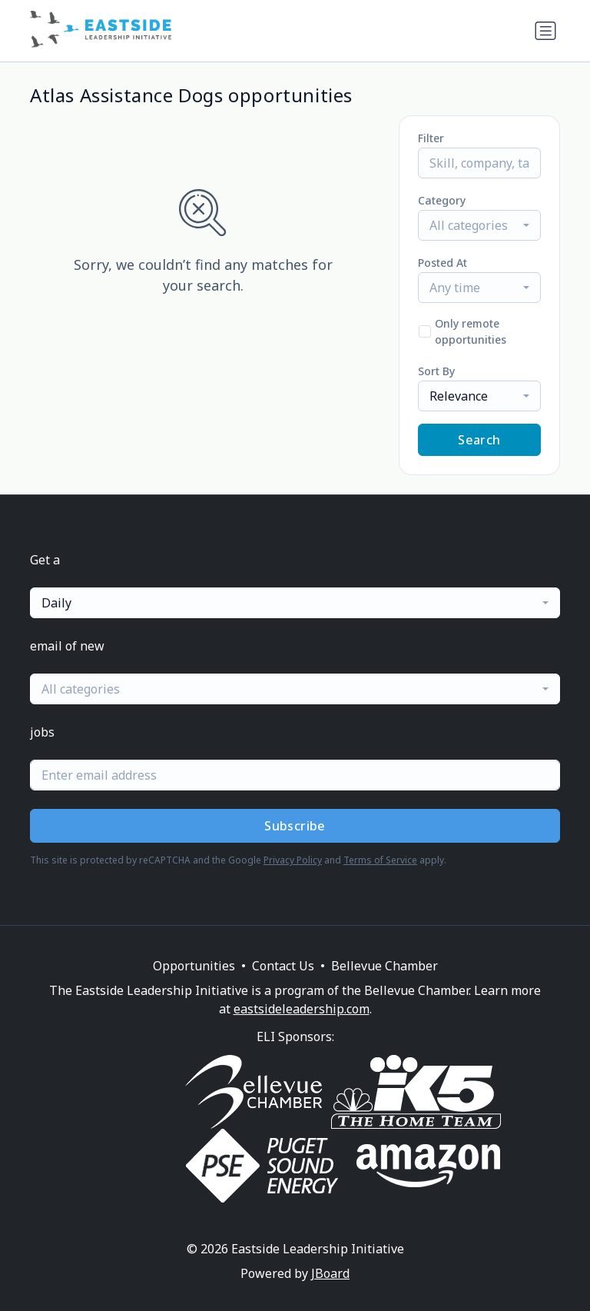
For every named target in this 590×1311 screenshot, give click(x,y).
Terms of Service (380, 860)
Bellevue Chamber (384, 965)
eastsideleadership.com (302, 1008)
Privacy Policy (293, 860)
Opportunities (194, 965)
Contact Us (283, 965)
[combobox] (479, 225)
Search (479, 439)
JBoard (330, 1273)
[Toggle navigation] (545, 30)
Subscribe (295, 825)
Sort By (436, 371)
